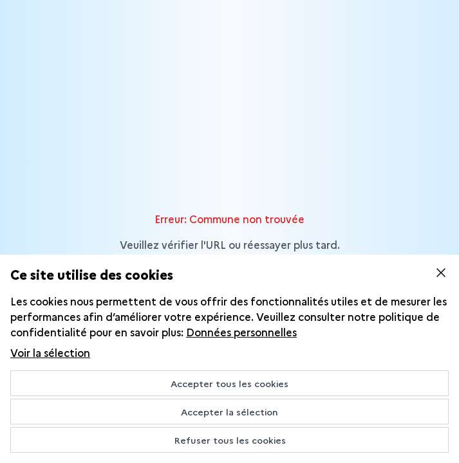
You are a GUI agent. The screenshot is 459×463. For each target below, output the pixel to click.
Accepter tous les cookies (229, 383)
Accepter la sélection (229, 411)
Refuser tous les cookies (230, 439)
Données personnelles (241, 332)
